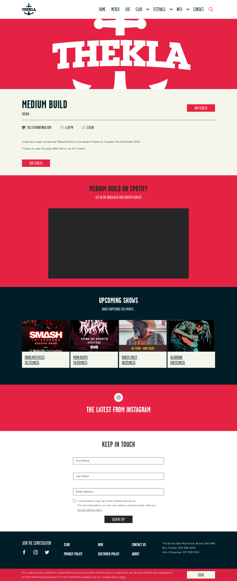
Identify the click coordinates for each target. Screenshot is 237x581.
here (123, 577)
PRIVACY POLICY (73, 553)
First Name (82, 460)
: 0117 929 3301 (180, 552)
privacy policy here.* (90, 509)
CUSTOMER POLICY (108, 553)
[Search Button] (211, 9)
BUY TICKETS (201, 108)
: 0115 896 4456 (179, 547)
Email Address (84, 491)
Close (201, 574)
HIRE (100, 544)
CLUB (67, 544)
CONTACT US (139, 544)
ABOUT (135, 553)
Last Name (82, 476)
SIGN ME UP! (118, 519)
